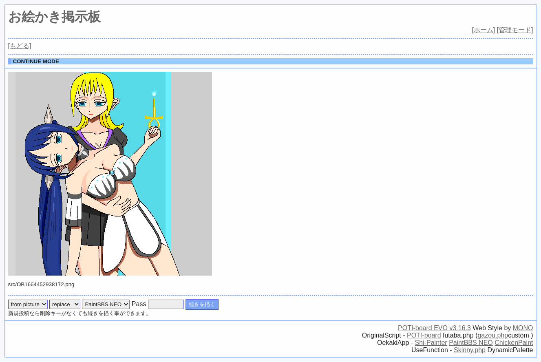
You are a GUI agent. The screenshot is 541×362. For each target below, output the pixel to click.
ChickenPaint (514, 342)
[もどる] (19, 45)
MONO (523, 327)
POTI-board (424, 335)
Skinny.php (470, 350)
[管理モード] (515, 29)
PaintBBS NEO (471, 342)
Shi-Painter (431, 342)
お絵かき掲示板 (54, 16)
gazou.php (492, 335)
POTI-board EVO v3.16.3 (434, 327)
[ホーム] (483, 29)
